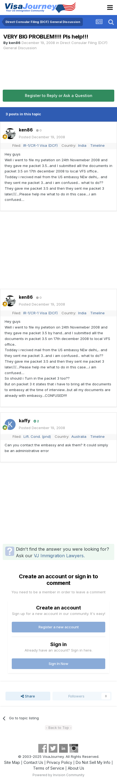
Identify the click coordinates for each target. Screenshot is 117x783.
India (82, 145)
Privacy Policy (59, 762)
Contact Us (33, 762)
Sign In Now (58, 663)
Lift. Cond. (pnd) (37, 436)
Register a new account (59, 627)
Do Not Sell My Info (93, 762)
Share (28, 696)
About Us (76, 768)
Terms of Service (48, 768)
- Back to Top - (59, 727)
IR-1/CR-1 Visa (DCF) (40, 145)
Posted (42, 137)
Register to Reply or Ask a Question (58, 95)
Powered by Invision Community (58, 775)
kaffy (24, 420)
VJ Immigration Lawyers (59, 555)
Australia (78, 436)
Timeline (97, 145)
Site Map (12, 762)
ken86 (15, 42)
